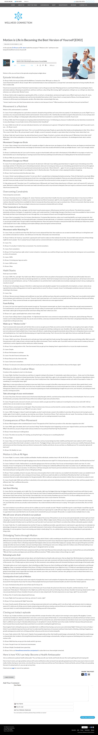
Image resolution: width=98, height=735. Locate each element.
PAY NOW (18, 1)
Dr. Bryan (15, 47)
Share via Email (89, 674)
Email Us (26, 1)
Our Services (44, 5)
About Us (21, 5)
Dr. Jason (23, 47)
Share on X (82, 674)
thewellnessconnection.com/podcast (26, 650)
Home (13, 5)
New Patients (63, 5)
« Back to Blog (9, 677)
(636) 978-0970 (80, 1)
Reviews (73, 5)
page (13, 668)
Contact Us (83, 5)
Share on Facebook (86, 674)
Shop (53, 5)
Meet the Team (32, 5)
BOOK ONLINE (8, 1)
